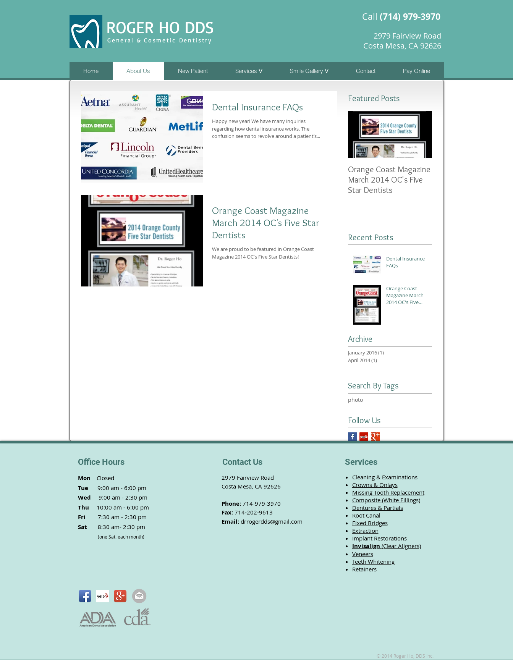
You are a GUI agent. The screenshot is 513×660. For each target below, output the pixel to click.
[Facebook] (352, 436)
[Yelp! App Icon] (102, 596)
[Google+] (375, 436)
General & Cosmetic (143, 40)
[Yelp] (363, 436)
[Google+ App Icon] (120, 596)
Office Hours (101, 462)
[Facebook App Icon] (85, 596)
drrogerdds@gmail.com (272, 521)
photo (355, 399)
